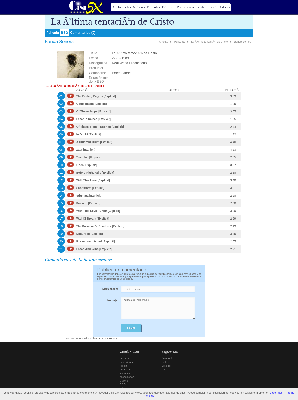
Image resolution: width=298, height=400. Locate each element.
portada (124, 358)
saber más (276, 392)
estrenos (125, 373)
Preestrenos (185, 7)
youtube (166, 365)
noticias (124, 365)
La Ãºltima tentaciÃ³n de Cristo (209, 41)
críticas (124, 388)
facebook (167, 358)
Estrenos (168, 7)
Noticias (139, 7)
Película (52, 33)
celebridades (127, 362)
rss (163, 369)
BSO (212, 7)
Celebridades (121, 7)
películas (125, 369)
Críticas (224, 7)
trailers (124, 380)
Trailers (201, 7)
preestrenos (127, 377)
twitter (165, 362)
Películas (153, 7)
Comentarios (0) (82, 33)
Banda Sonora (242, 41)
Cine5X (163, 41)
